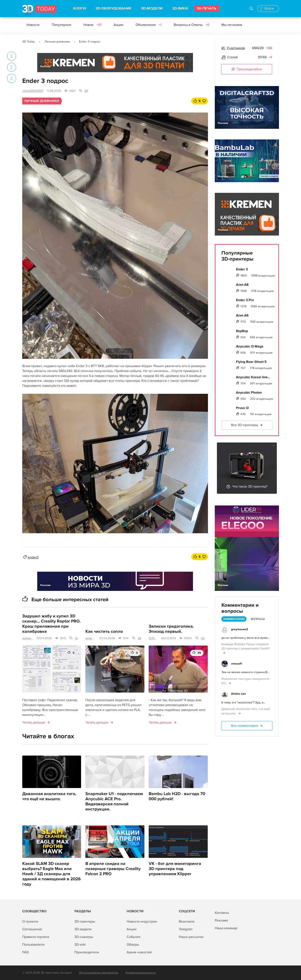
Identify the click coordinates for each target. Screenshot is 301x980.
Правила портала (35, 937)
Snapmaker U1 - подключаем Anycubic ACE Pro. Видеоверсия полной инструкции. (114, 801)
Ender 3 (242, 269)
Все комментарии (244, 726)
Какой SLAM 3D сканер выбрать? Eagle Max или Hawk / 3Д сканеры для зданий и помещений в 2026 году (51, 874)
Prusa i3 (242, 408)
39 (139, 638)
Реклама (45, 66)
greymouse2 (239, 629)
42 (202, 638)
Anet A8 (242, 285)
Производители (86, 952)
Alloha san (238, 694)
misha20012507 (32, 91)
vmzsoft (236, 663)
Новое (92, 25)
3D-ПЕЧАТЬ (206, 8)
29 (86, 91)
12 (76, 638)
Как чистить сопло (104, 631)
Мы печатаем (231, 25)
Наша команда (226, 928)
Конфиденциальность (141, 972)
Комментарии (234, 619)
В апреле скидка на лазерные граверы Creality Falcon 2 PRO (113, 868)
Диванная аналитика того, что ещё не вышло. (49, 796)
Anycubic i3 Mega (249, 346)
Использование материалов (98, 972)
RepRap (242, 331)
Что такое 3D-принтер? (249, 486)
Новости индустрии (142, 921)
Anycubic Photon (249, 392)
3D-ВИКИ (180, 8)
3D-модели (83, 929)
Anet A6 (242, 315)
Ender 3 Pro (245, 300)
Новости (33, 25)
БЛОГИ (79, 8)
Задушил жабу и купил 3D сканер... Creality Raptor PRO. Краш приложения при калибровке (51, 624)
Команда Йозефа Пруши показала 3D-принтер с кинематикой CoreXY (245, 646)
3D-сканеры (83, 937)
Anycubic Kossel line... (253, 377)
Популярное (61, 25)
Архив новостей (139, 952)
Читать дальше (33, 722)
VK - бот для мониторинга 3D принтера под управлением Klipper (175, 868)
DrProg (153, 638)
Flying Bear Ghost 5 (251, 362)
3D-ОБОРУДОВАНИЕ (113, 8)
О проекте (30, 921)
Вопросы (258, 619)
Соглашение (32, 929)
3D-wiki (80, 944)
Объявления (149, 25)
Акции (118, 25)
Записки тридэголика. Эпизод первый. (171, 629)
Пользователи (33, 944)
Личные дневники (57, 41)
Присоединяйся (247, 69)
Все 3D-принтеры (244, 425)
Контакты (222, 913)
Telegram (186, 929)
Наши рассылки (191, 937)
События (133, 937)
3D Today (28, 41)
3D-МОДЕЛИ (152, 8)
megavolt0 (27, 638)
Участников (236, 48)
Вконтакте (186, 921)
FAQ (25, 952)
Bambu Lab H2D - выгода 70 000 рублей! (177, 796)
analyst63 (90, 638)
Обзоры (133, 944)
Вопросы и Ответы (191, 25)
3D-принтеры (84, 921)
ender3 (33, 557)
